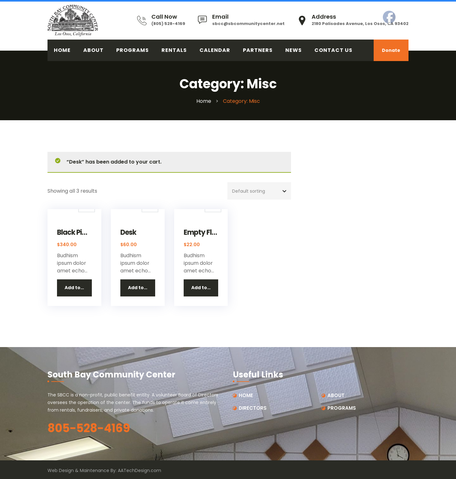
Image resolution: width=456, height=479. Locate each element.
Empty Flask (201, 232)
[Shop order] (259, 191)
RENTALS (174, 50)
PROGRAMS (132, 50)
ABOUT (93, 50)
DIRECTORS (253, 408)
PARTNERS (258, 50)
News (293, 50)
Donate (391, 50)
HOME (62, 50)
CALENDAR (215, 50)
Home (203, 101)
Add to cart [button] (78, 287)
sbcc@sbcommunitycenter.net (248, 24)
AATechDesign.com (139, 470)
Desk (128, 232)
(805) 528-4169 (168, 24)
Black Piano (74, 232)
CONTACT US (333, 50)
